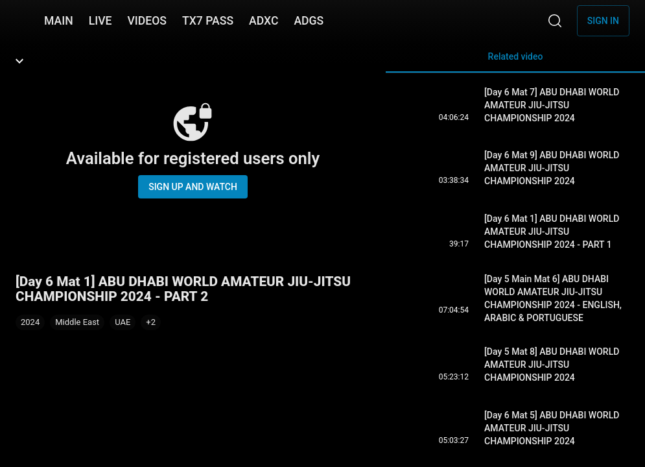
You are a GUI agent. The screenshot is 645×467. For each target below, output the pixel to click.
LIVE (100, 20)
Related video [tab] (515, 62)
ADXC (263, 20)
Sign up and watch (192, 187)
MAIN (58, 20)
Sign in (603, 21)
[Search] (554, 20)
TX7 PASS (207, 20)
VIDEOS (147, 20)
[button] (151, 322)
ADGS (308, 20)
